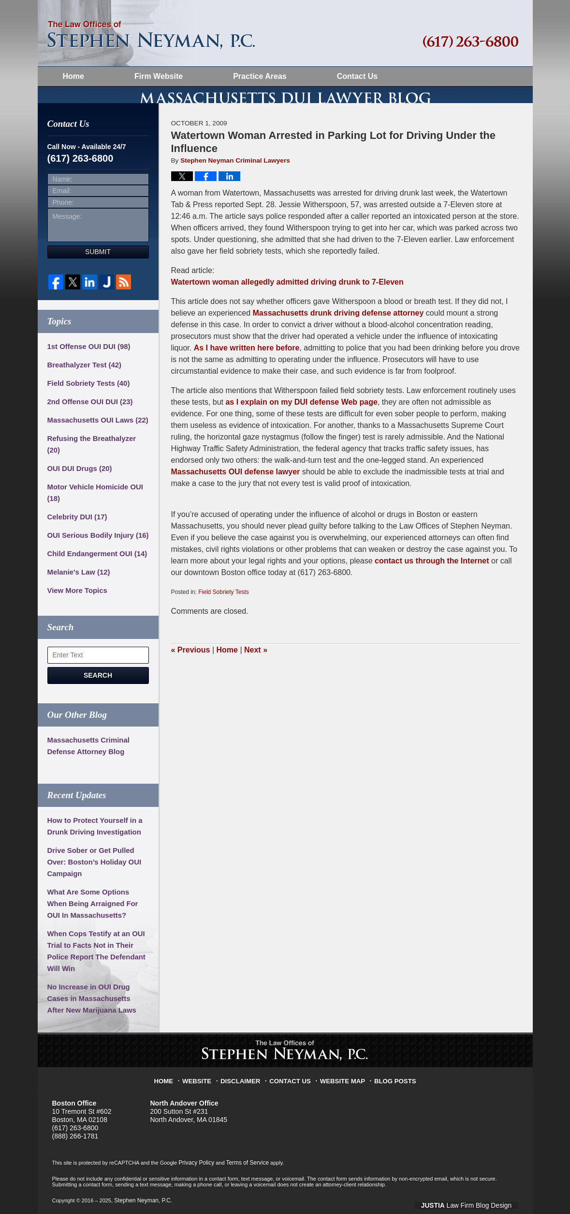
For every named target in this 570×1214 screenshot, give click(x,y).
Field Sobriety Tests (223, 605)
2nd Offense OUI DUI (87, 415)
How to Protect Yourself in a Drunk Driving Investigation (92, 828)
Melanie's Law (76, 574)
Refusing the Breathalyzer (96, 452)
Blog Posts (391, 1080)
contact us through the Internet (432, 574)
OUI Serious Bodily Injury (95, 537)
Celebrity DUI (75, 519)
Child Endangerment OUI (94, 556)
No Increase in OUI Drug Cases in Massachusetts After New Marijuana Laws (97, 1000)
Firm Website (158, 76)
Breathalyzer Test (82, 378)
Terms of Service (243, 1164)
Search (98, 677)
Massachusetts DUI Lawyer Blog (151, 35)
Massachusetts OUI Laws (95, 434)
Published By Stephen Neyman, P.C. (470, 41)
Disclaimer (244, 1080)
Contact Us (357, 76)
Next (255, 663)
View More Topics (75, 592)
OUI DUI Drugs (77, 470)
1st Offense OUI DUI (86, 360)
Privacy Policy (194, 1164)
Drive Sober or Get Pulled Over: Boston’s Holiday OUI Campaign (91, 864)
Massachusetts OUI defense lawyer (235, 485)
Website (203, 1080)
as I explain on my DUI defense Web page (301, 415)
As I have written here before (247, 361)
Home (73, 76)
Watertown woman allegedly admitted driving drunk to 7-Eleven (287, 295)
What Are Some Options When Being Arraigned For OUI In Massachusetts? (96, 905)
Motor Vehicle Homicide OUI (92, 494)
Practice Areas (260, 76)
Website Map (342, 1080)
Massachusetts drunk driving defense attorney (338, 326)
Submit (98, 265)
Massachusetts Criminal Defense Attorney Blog (86, 748)
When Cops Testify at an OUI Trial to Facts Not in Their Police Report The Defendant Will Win (93, 953)
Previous (190, 663)
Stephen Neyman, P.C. (141, 1201)
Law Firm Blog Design (478, 1202)
